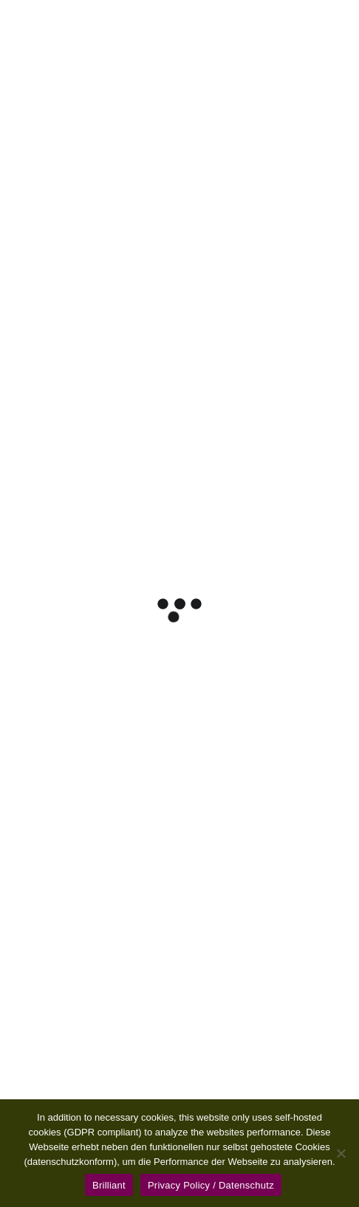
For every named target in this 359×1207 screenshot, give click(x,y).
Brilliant (109, 1185)
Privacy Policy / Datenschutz (211, 1185)
